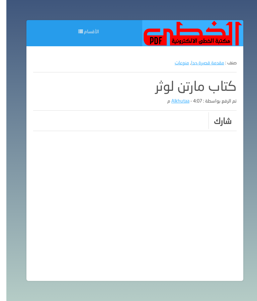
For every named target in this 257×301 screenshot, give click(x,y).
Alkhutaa (174, 101)
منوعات (175, 62)
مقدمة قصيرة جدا (201, 62)
